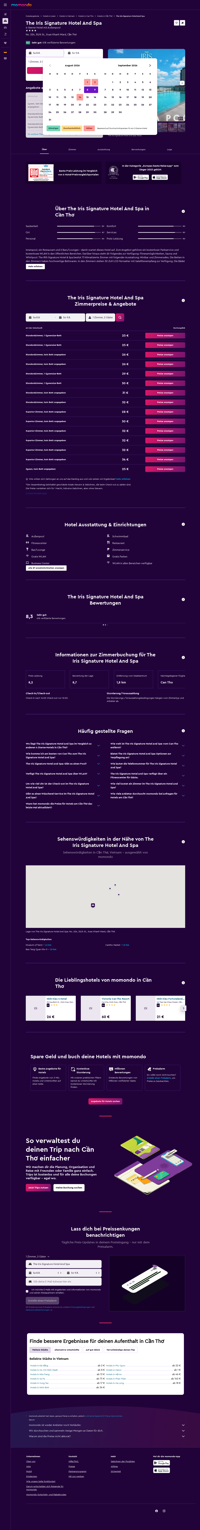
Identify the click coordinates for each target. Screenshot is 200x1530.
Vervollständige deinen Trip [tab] (121, 1350)
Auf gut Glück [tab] (93, 1350)
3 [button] (50, 89)
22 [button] (87, 104)
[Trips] (5, 43)
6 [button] (72, 89)
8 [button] (87, 89)
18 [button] (57, 104)
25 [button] (57, 112)
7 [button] (79, 89)
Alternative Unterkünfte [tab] (67, 1350)
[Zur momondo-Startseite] (21, 4)
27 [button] (72, 112)
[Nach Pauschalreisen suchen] (5, 34)
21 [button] (80, 104)
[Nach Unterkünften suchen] (5, 21)
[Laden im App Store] (160, 178)
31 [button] (50, 119)
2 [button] (95, 82)
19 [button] (65, 104)
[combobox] (67, 1264)
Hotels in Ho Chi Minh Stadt (44, 1370)
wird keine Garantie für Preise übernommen (103, 1416)
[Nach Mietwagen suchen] (5, 27)
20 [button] (72, 104)
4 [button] (57, 89)
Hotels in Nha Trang (40, 1374)
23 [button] (94, 104)
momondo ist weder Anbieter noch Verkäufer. (107, 1425)
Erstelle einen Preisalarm (159, 1078)
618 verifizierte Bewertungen (58, 42)
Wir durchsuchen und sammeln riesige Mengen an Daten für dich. (107, 1431)
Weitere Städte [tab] (40, 1350)
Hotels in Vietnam (67, 16)
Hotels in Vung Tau (39, 1383)
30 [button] (94, 112)
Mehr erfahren (123, 479)
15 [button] (87, 97)
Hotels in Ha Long (115, 1383)
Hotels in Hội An (114, 1374)
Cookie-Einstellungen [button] (36, 493)
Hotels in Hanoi (113, 1370)
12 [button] (65, 97)
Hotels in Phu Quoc (115, 1366)
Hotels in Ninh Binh (39, 1388)
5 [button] (65, 89)
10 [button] (50, 97)
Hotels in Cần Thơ (104, 16)
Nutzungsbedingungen (80, 1307)
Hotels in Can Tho (85, 16)
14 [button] (80, 97)
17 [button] (50, 104)
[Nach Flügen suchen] (5, 14)
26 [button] (64, 112)
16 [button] (95, 97)
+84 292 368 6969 (36, 38)
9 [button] (95, 89)
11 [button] (57, 97)
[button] (5, 4)
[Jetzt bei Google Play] (141, 178)
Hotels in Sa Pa (37, 1379)
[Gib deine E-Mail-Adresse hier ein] (67, 1281)
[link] (105, 1101)
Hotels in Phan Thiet (116, 1379)
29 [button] (87, 112)
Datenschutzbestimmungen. (38, 1310)
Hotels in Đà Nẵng (39, 1366)
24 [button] (49, 112)
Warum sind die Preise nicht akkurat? (107, 1436)
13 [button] (72, 97)
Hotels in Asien (49, 16)
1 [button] (87, 82)
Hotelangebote (32, 16)
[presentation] (160, 177)
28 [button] (79, 112)
